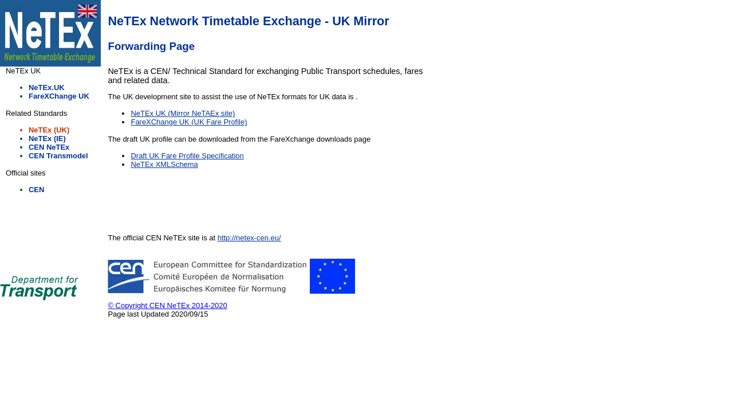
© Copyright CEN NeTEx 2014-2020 (167, 305)
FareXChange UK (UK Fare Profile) (189, 122)
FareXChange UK (59, 96)
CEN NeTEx (49, 147)
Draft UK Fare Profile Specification (187, 155)
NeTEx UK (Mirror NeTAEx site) (183, 113)
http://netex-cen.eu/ (249, 237)
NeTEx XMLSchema (164, 164)
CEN (36, 189)
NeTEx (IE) (47, 138)
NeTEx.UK (47, 87)
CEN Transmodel (58, 155)
